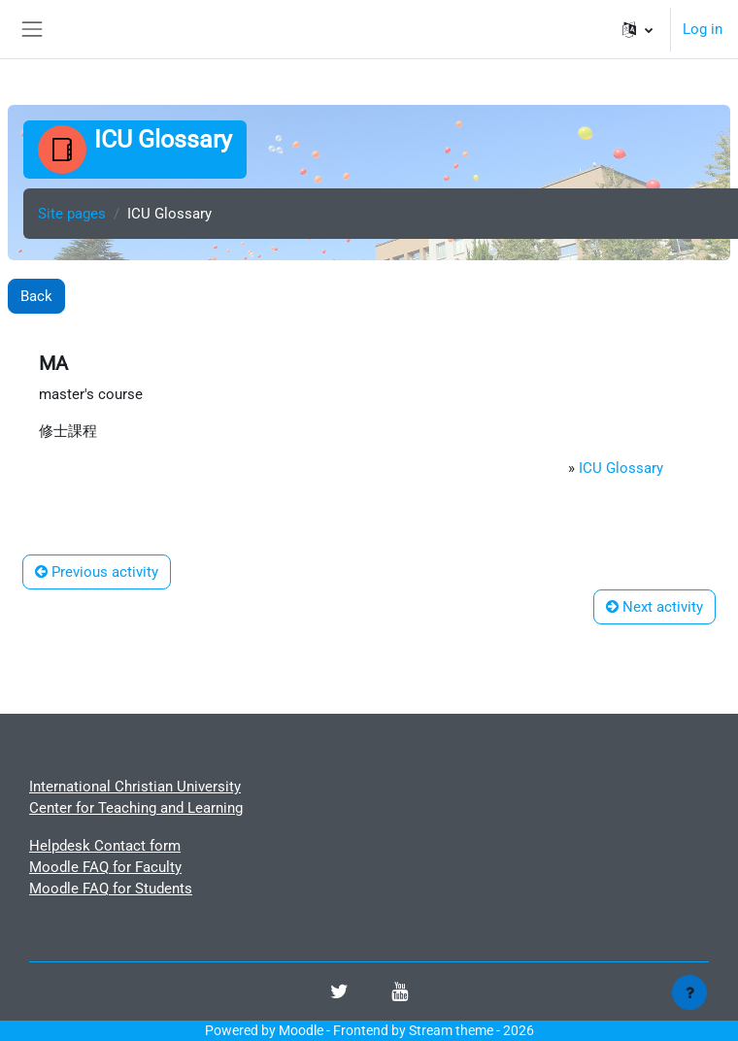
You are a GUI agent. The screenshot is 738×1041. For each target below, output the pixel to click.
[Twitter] (339, 993)
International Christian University (135, 786)
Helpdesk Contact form (105, 846)
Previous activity (96, 572)
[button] (637, 29)
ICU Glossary (621, 468)
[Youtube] (399, 993)
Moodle (301, 1030)
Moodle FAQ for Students (110, 888)
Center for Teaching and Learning (136, 808)
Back (36, 296)
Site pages (72, 213)
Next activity (654, 607)
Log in (702, 29)
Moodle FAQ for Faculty (105, 867)
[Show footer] (689, 992)
